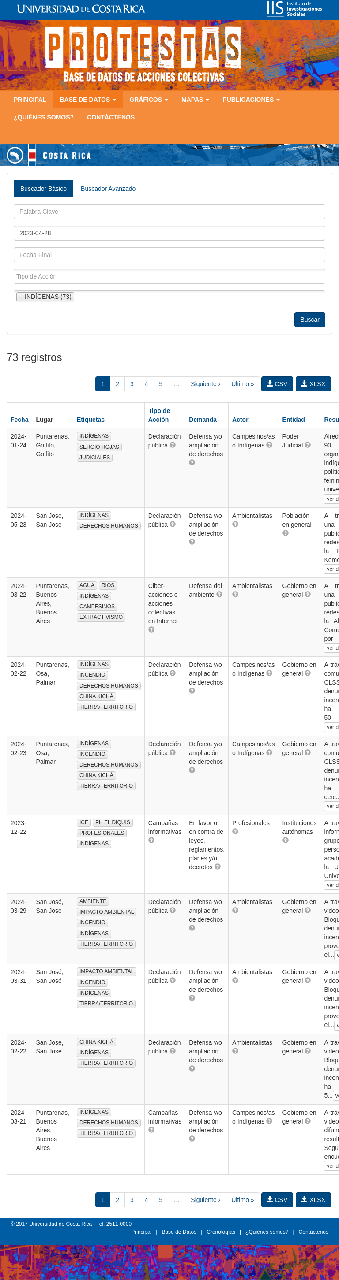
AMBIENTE (92, 901)
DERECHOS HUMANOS (108, 526)
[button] (173, 445)
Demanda (203, 419)
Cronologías (221, 1232)
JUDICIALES (94, 457)
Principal (30, 99)
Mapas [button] (195, 99)
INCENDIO (92, 675)
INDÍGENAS (94, 436)
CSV (277, 383)
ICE (83, 822)
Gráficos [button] (148, 99)
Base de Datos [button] (88, 99)
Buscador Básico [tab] (43, 188)
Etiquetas (91, 419)
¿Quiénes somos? (44, 117)
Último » (242, 383)
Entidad (293, 419)
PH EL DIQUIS (112, 822)
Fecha (19, 419)
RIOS (108, 585)
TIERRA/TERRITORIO (106, 707)
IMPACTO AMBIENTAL (106, 912)
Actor (240, 419)
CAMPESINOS (97, 606)
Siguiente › (205, 383)
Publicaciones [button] (251, 99)
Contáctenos (111, 117)
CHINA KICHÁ (96, 696)
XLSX (313, 383)
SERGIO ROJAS (99, 447)
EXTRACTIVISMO (101, 617)
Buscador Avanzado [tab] (108, 188)
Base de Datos (179, 1232)
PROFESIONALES (101, 833)
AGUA (86, 585)
